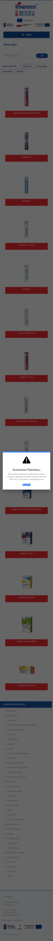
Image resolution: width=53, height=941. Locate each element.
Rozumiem (26, 485)
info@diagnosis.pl (36, 479)
